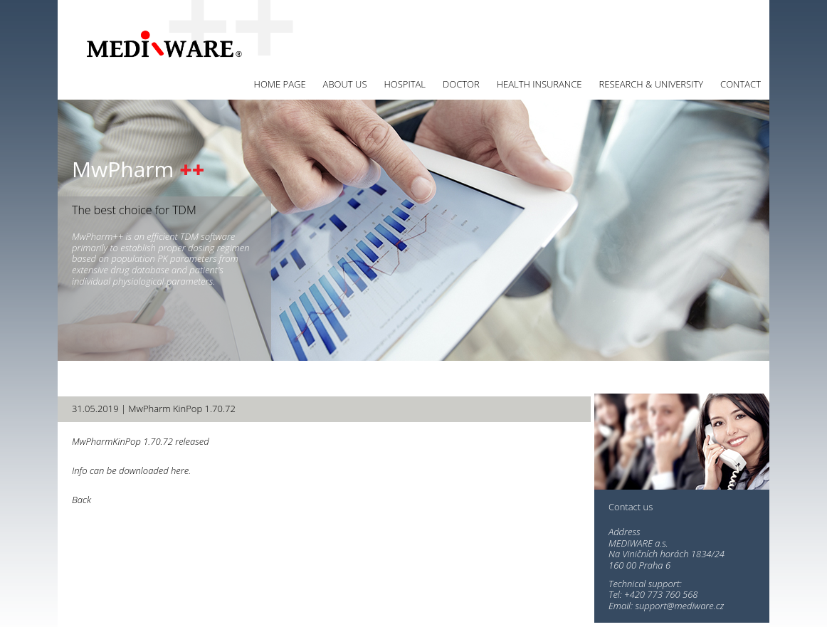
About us (345, 84)
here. (181, 470)
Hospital (405, 84)
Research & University (651, 84)
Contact (740, 84)
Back (81, 499)
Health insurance (539, 84)
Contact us (631, 507)
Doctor (461, 84)
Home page (280, 84)
